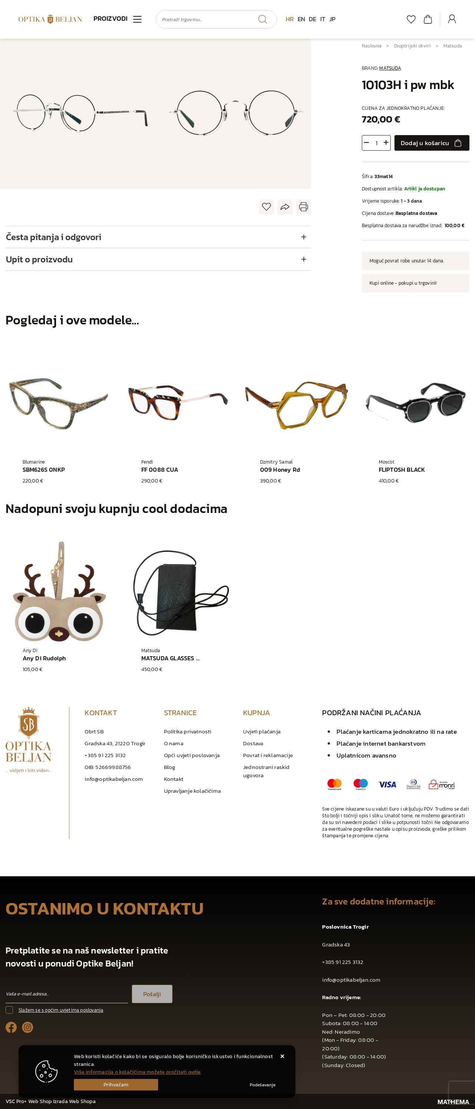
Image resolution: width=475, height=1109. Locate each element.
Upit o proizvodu (39, 259)
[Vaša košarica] (427, 19)
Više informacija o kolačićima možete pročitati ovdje (137, 1072)
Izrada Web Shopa (74, 1101)
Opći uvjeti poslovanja (192, 755)
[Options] (262, 1085)
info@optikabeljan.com (114, 779)
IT (322, 19)
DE (312, 19)
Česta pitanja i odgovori (53, 236)
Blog (170, 767)
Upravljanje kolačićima (192, 790)
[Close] (116, 1084)
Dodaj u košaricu (432, 143)
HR (290, 19)
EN (301, 19)
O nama (173, 743)
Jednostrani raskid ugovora (266, 771)
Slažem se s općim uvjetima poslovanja (61, 1010)
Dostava (253, 743)
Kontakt (173, 779)
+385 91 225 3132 (105, 755)
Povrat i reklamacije (268, 755)
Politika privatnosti (188, 731)
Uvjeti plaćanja (262, 731)
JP (332, 19)
